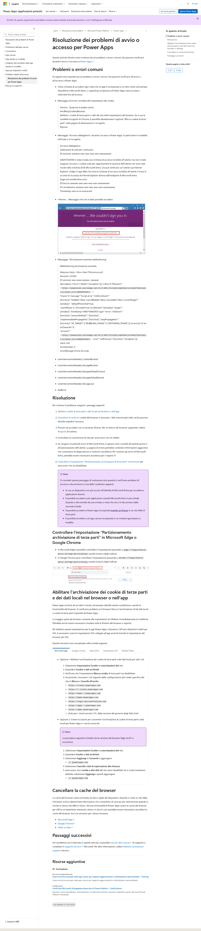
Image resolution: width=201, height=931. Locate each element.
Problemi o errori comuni (178, 36)
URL (95, 713)
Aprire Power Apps (188, 11)
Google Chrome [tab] (78, 650)
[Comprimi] (34, 28)
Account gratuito (168, 11)
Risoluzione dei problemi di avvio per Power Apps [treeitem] (22, 80)
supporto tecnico (73, 846)
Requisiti (62, 431)
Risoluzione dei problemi (72, 30)
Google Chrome (65, 823)
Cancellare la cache (67, 417)
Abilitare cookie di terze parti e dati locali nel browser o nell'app (88, 411)
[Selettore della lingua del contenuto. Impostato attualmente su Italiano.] (9, 926)
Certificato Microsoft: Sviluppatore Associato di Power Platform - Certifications (87, 888)
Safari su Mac (64, 827)
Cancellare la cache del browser (180, 52)
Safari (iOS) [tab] (94, 650)
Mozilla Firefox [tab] (128, 650)
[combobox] (19, 34)
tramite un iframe (119, 510)
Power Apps (119, 30)
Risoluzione (172, 39)
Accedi (195, 3)
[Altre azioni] (146, 31)
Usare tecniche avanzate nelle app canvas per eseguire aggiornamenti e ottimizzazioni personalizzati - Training (100, 876)
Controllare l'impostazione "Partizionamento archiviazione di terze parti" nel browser (98, 461)
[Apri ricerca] (188, 3)
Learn (55, 30)
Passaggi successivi (175, 55)
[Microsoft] (5, 4)
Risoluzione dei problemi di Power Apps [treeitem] (20, 41)
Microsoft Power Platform (98, 30)
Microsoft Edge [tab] (61, 650)
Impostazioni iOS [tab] (110, 650)
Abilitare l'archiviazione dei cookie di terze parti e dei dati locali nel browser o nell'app (181, 46)
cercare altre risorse (120, 842)
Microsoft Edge (65, 819)
